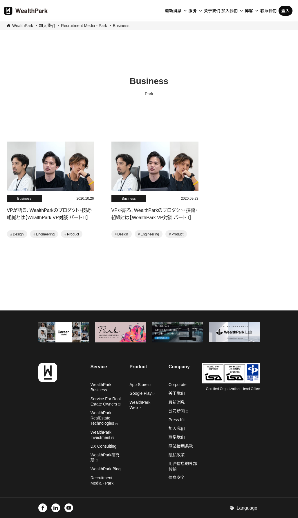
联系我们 (268, 10)
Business (121, 26)
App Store (140, 384)
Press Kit (177, 419)
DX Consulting (104, 446)
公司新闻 (178, 411)
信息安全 (177, 477)
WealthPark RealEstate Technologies (104, 418)
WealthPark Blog (106, 469)
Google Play (142, 393)
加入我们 (229, 10)
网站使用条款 (181, 446)
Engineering (45, 234)
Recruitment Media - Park (84, 26)
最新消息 (173, 10)
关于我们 (212, 10)
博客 (249, 10)
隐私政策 (177, 455)
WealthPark (22, 26)
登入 (285, 10)
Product (73, 234)
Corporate (178, 384)
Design (18, 234)
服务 (193, 10)
